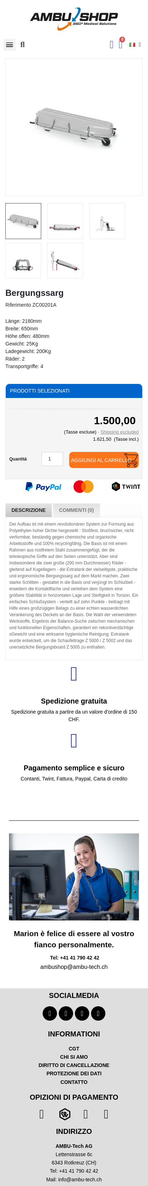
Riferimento (18, 305)
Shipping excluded (120, 432)
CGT (74, 1049)
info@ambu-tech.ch (80, 1179)
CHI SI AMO (74, 1057)
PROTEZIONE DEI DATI (74, 1073)
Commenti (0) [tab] (76, 510)
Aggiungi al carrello (101, 460)
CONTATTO (74, 1082)
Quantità (18, 459)
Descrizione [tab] (28, 510)
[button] (22, 44)
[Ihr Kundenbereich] (111, 45)
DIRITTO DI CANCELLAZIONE (74, 1065)
